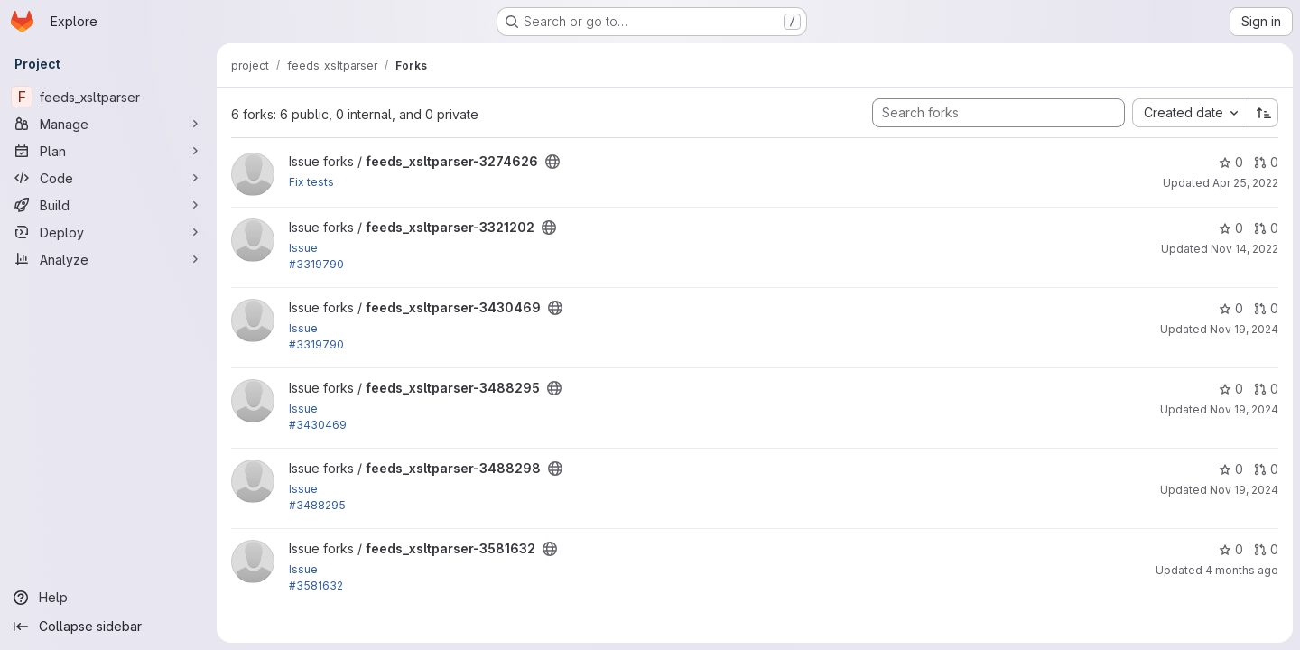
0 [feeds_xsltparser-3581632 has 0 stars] (1231, 549)
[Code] (108, 177)
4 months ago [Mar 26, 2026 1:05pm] (1241, 570)
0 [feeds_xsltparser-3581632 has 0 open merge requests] (1266, 549)
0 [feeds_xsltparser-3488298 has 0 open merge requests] (1266, 469)
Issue (303, 248)
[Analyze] (108, 259)
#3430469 (318, 425)
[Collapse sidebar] (108, 626)
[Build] (108, 205)
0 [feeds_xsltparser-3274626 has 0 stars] (1231, 162)
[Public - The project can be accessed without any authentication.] (552, 161)
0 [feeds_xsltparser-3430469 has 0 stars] (1231, 308)
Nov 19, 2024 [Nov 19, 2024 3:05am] (1244, 409)
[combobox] (1190, 112)
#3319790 (316, 264)
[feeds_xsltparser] (108, 96)
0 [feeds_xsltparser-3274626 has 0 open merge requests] (1266, 162)
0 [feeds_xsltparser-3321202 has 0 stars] (1231, 228)
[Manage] (108, 123)
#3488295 (317, 505)
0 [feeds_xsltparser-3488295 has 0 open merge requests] (1266, 388)
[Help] (108, 597)
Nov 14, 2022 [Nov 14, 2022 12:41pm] (1244, 248)
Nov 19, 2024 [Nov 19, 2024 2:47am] (1244, 329)
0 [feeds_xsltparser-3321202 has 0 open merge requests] (1266, 228)
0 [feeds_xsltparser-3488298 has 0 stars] (1231, 469)
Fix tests (311, 182)
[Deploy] (108, 232)
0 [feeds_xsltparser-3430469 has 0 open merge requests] (1266, 308)
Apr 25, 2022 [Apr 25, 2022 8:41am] (1245, 183)
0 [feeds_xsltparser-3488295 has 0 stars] (1231, 388)
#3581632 (316, 585)
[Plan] (108, 150)
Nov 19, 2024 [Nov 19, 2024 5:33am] (1244, 490)
